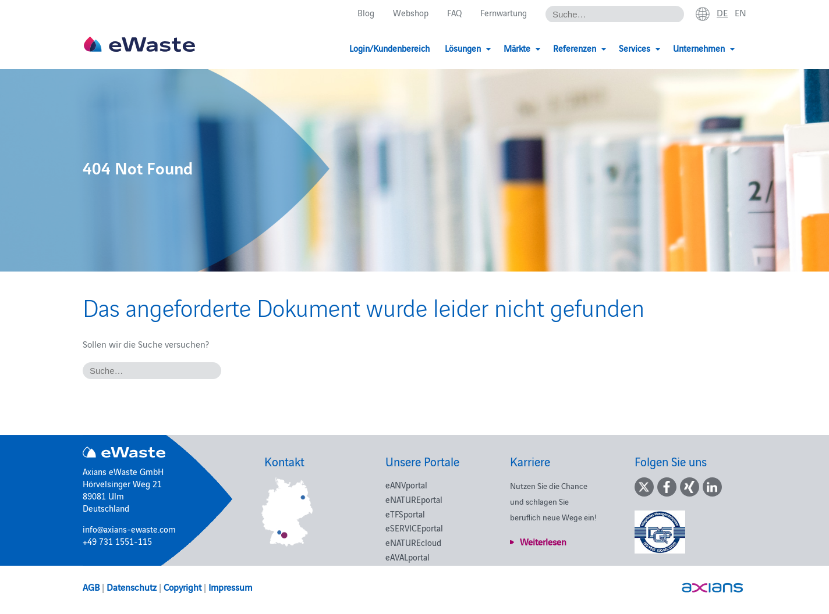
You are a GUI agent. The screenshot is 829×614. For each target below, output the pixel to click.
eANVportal (406, 485)
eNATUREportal (413, 499)
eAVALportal (407, 557)
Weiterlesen (543, 541)
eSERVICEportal (414, 528)
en (740, 12)
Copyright (182, 586)
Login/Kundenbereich (389, 48)
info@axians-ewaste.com (129, 529)
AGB (91, 586)
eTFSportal (405, 514)
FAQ (454, 12)
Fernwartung (503, 12)
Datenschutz (132, 586)
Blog (365, 12)
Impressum (230, 586)
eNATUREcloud (413, 542)
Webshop (410, 12)
